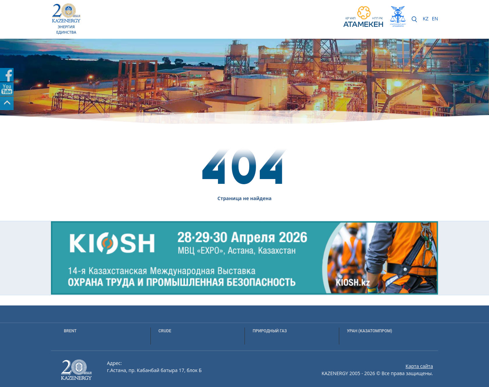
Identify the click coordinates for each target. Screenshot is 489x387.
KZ (426, 18)
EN (435, 18)
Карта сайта (419, 366)
